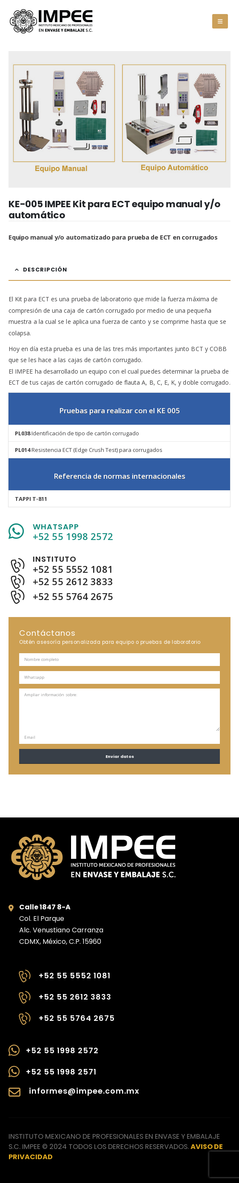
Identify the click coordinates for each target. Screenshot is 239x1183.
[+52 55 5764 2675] (66, 1023)
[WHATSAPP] (119, 531)
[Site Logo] (51, 21)
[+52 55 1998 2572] (74, 1054)
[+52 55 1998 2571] (74, 1075)
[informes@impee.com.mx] (74, 1096)
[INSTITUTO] (119, 565)
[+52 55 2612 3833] (66, 1001)
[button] (220, 21)
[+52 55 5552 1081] (66, 980)
